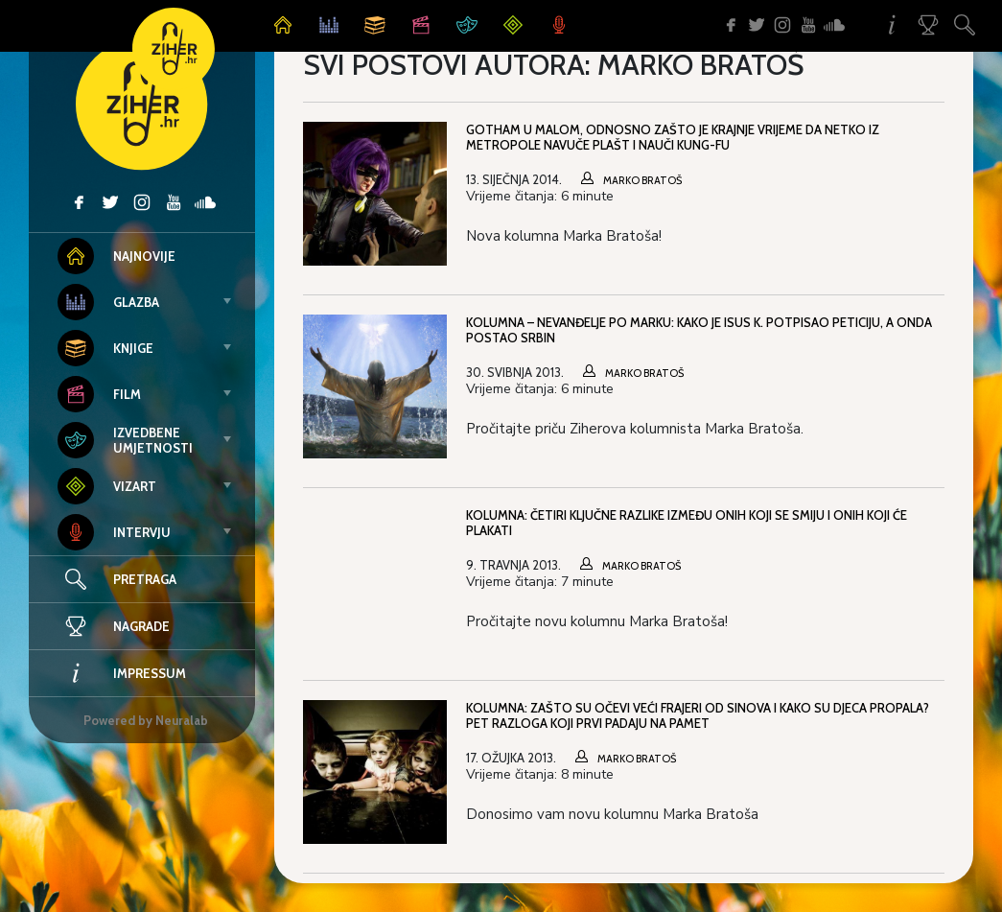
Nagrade (114, 626)
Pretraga (144, 579)
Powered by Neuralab (145, 720)
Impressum (122, 673)
